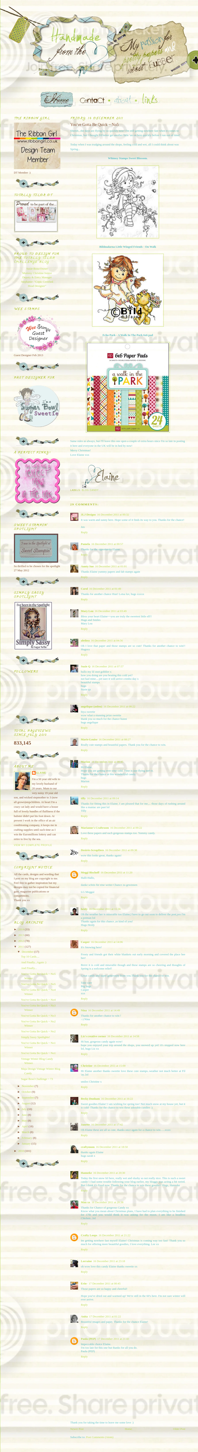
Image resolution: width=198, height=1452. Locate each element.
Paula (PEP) (88, 1338)
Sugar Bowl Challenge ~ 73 (37, 1079)
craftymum (88, 1147)
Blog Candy (90, 490)
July (24, 1109)
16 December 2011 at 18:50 (112, 1147)
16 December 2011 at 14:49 (104, 1010)
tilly (83, 798)
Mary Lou (87, 611)
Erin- (84, 1283)
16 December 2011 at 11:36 (105, 909)
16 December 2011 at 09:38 (121, 850)
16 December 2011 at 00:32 (113, 514)
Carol (84, 588)
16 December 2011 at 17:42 (107, 1124)
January (26, 1143)
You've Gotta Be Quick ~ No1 (38, 1053)
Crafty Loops (89, 1235)
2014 (21, 929)
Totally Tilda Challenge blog (34, 260)
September (28, 1097)
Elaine (41, 773)
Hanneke (86, 1172)
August (26, 1103)
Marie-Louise (89, 739)
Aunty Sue (87, 566)
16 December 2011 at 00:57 (107, 544)
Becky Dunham (90, 1098)
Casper (85, 942)
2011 (21, 946)
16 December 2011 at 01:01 (111, 566)
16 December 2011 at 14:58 (123, 1036)
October (27, 1091)
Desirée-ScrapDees (92, 850)
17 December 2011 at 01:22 (105, 1316)
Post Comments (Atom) (99, 1437)
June (25, 1114)
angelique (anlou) (91, 706)
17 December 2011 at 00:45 (105, 1283)
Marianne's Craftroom (95, 827)
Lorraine (86, 1261)
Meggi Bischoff (90, 872)
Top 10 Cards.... (30, 956)
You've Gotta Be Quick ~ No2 (38, 1031)
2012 (21, 940)
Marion (85, 761)
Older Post (179, 1429)
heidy (84, 909)
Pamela (85, 544)
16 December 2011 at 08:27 (115, 739)
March (26, 1132)
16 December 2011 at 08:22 (119, 706)
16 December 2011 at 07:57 (107, 666)
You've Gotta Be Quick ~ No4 (38, 999)
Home (128, 1429)
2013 (21, 935)
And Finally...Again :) (33, 962)
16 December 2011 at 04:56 (107, 640)
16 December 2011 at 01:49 (105, 588)
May (25, 1120)
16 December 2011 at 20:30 (109, 1172)
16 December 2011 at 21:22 (115, 1235)
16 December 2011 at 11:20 (116, 872)
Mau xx (85, 1202)
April (25, 1126)
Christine (86, 1065)
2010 (21, 1151)
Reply (84, 532)
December (28, 951)
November (28, 1086)
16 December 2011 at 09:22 (126, 827)
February (27, 1137)
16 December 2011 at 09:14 (103, 798)
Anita (84, 1316)
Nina (84, 1010)
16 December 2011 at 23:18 (109, 1261)
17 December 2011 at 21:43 (113, 1338)
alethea (85, 640)
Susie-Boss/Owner (37, 268)
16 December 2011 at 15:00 (110, 1065)
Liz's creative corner (93, 1036)
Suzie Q (85, 666)
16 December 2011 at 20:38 (107, 1202)
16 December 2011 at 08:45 (107, 761)
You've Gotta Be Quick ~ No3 (38, 1015)
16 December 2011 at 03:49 (111, 611)
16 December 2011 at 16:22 (117, 1098)
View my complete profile (33, 845)
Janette (85, 1124)
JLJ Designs (88, 514)
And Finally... (29, 968)
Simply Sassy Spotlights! (35, 1037)
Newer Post (77, 1429)
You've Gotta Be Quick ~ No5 (38, 984)
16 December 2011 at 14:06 (107, 942)
